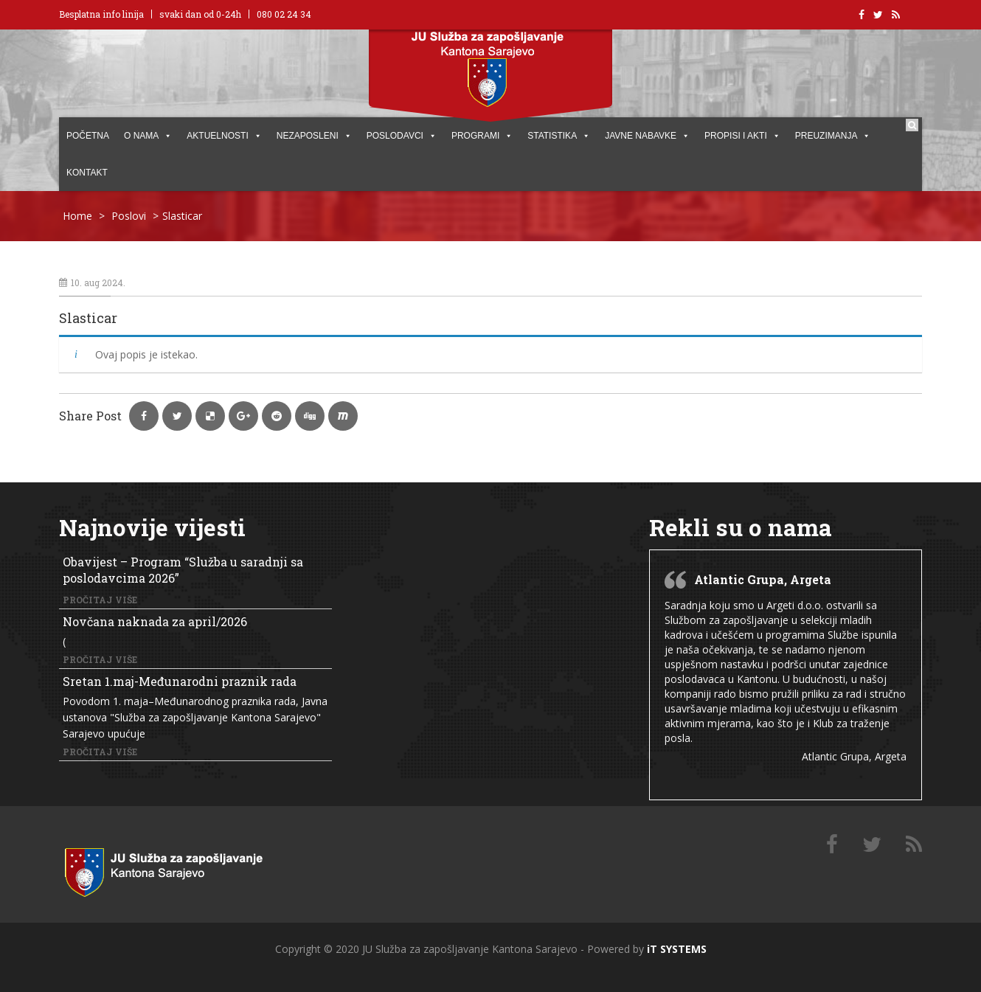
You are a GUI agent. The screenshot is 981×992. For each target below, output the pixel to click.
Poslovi (128, 216)
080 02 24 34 (284, 14)
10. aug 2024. (92, 282)
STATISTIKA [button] (558, 135)
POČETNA (87, 136)
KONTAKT (87, 172)
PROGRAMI (482, 135)
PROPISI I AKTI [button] (742, 135)
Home (77, 216)
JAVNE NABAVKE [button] (647, 135)
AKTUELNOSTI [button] (224, 135)
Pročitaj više (100, 599)
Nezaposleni (314, 135)
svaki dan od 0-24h (200, 14)
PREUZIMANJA (833, 135)
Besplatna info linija (101, 14)
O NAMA (148, 135)
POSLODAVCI (402, 135)
